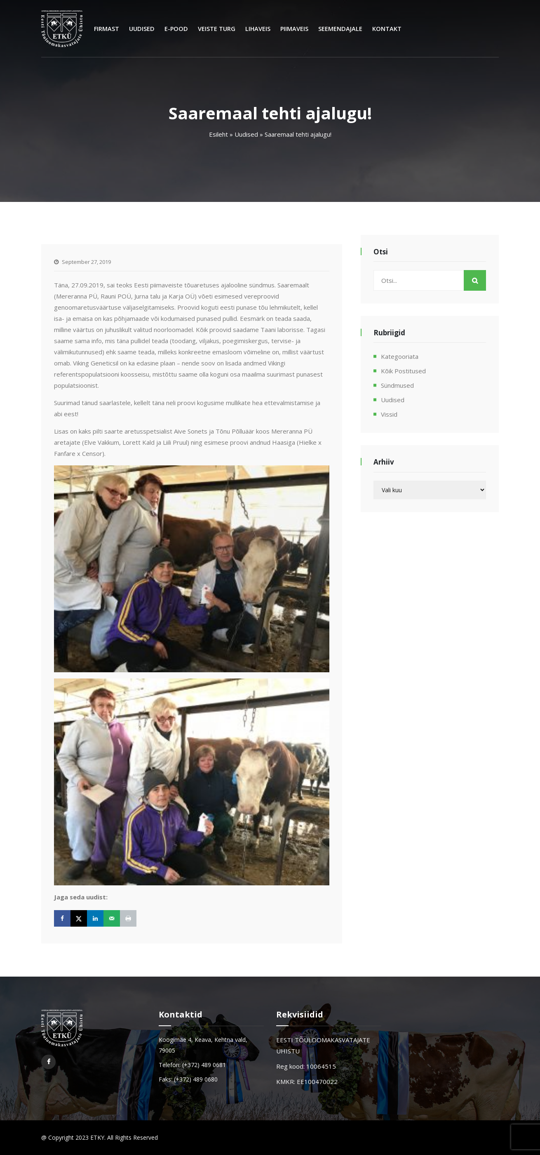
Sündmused (397, 385)
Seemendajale (340, 29)
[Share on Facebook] (62, 918)
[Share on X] (78, 918)
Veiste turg (216, 29)
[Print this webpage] (128, 918)
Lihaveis (257, 29)
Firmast (106, 29)
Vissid (389, 414)
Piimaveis (294, 29)
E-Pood (176, 29)
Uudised (142, 29)
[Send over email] (111, 918)
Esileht (218, 134)
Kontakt (386, 29)
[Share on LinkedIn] (95, 918)
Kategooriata (399, 356)
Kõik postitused (403, 371)
